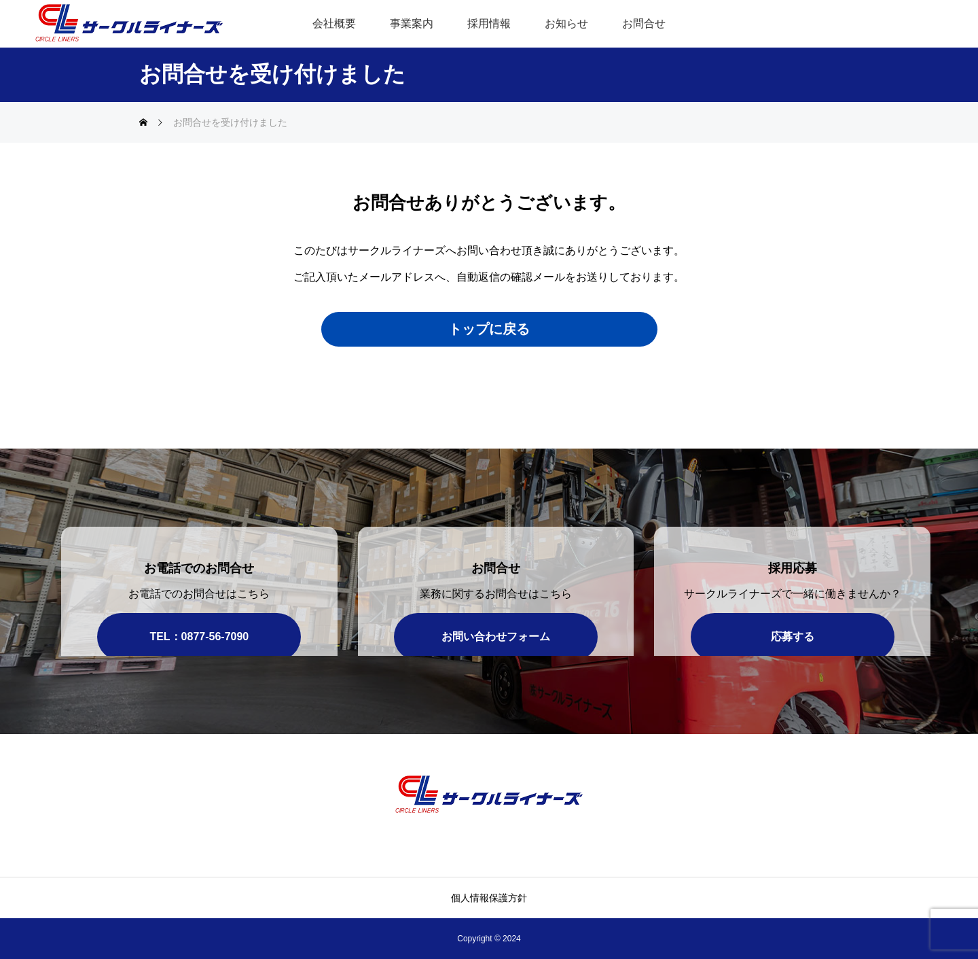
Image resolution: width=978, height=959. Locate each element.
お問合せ (644, 23)
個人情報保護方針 (489, 897)
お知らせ (566, 23)
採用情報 (489, 23)
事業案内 (411, 23)
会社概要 (334, 23)
